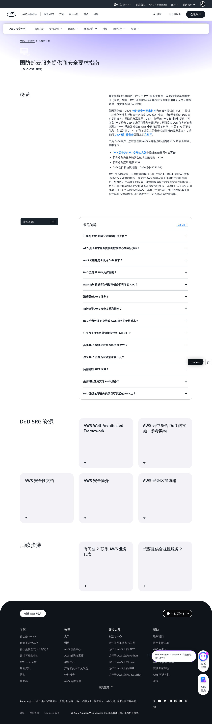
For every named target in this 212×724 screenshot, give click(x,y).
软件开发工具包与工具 (122, 642)
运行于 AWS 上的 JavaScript (125, 674)
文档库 (148, 134)
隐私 (22, 712)
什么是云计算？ (29, 642)
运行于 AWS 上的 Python (123, 655)
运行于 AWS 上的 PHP (121, 668)
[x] (154, 701)
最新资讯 (25, 668)
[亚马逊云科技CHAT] (203, 657)
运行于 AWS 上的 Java (121, 662)
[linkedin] (165, 701)
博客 (22, 674)
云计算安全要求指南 (144, 110)
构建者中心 (115, 636)
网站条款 (34, 712)
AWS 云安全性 (27, 40)
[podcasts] (186, 701)
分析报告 (69, 674)
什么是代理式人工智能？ (34, 649)
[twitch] (175, 701)
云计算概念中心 (29, 655)
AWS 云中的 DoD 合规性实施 (129, 152)
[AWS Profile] (202, 4)
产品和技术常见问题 (76, 668)
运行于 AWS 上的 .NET (122, 649)
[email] (154, 708)
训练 (67, 642)
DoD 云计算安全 (124, 134)
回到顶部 (106, 687)
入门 (67, 636)
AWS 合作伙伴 (72, 681)
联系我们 (158, 636)
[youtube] (181, 701)
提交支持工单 (161, 642)
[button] (49, 14)
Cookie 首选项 (51, 712)
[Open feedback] (208, 362)
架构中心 (69, 662)
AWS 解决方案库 (74, 655)
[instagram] (170, 701)
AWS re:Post (160, 649)
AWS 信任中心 (72, 649)
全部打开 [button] (182, 225)
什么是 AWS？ (28, 636)
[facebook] (159, 701)
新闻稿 (24, 681)
